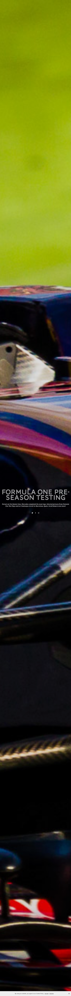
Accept (46, 993)
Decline (52, 993)
